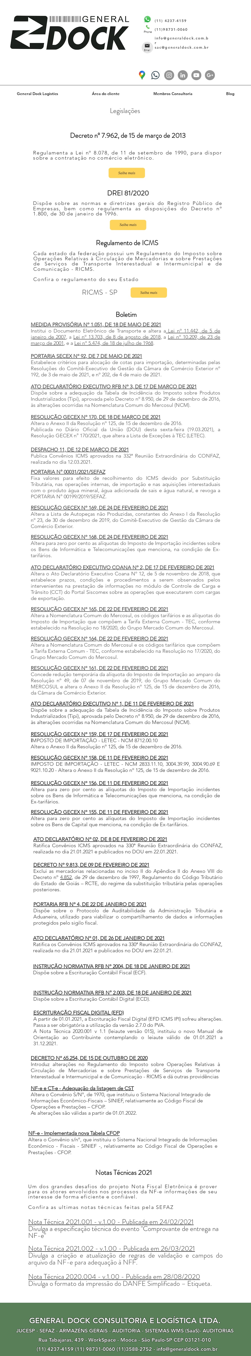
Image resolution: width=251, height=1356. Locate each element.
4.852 (66, 877)
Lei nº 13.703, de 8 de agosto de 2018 (116, 337)
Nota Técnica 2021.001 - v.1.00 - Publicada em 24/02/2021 (111, 1222)
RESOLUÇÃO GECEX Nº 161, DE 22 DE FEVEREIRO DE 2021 (99, 668)
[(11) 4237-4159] (156, 75)
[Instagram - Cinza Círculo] (169, 75)
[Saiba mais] (127, 173)
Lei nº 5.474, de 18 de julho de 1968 (113, 343)
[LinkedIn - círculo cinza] (183, 75)
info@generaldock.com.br (187, 1349)
